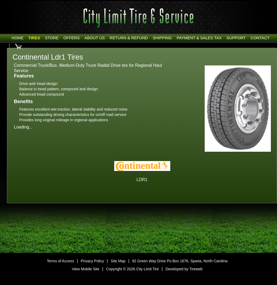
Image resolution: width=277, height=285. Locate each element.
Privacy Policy (92, 261)
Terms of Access (60, 261)
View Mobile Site (85, 269)
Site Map (118, 261)
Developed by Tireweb (184, 269)
